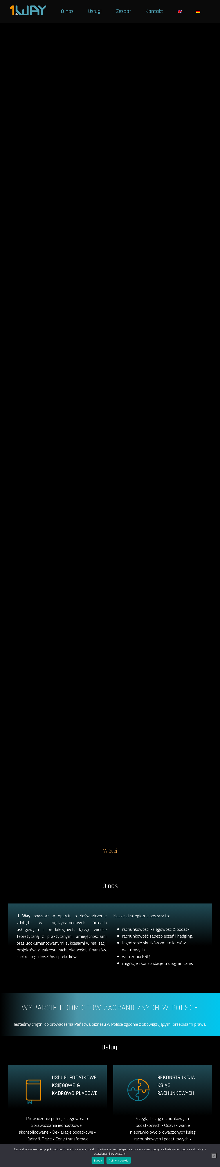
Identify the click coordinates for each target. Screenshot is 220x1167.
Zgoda (98, 1160)
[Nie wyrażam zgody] (214, 1155)
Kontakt (154, 11)
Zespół (123, 11)
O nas (67, 11)
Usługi (94, 11)
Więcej (110, 851)
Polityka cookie (118, 1160)
